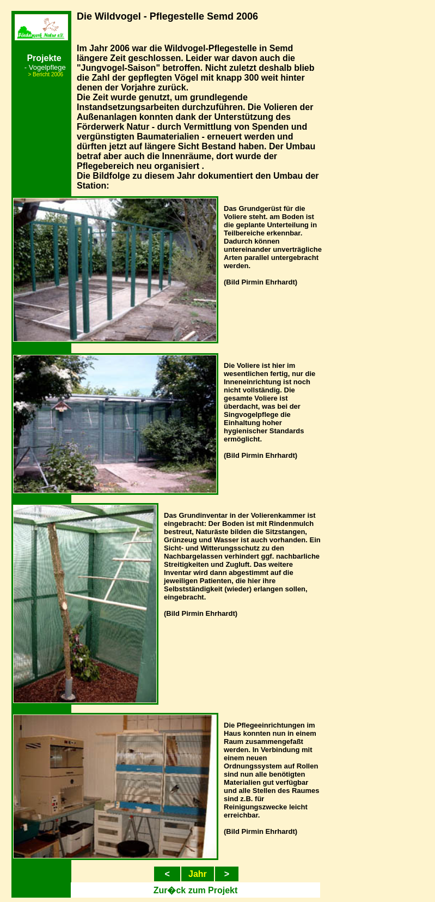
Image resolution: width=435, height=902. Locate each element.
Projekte (44, 58)
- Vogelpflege (45, 67)
